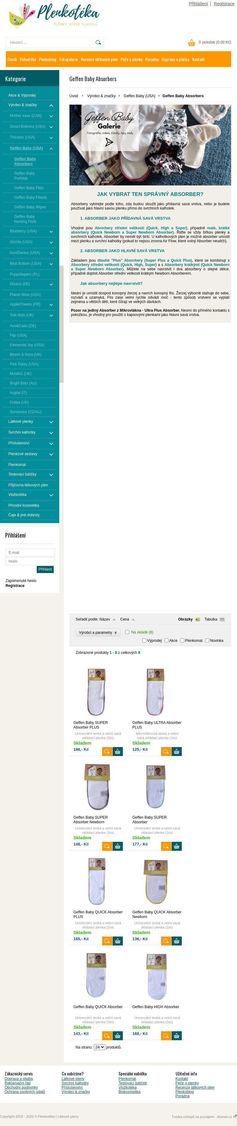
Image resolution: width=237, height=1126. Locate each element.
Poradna (152, 59)
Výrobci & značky (101, 96)
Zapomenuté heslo (21, 581)
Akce (173, 640)
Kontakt (198, 59)
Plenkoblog (47, 59)
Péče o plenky (131, 59)
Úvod (73, 96)
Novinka (216, 640)
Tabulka (211, 619)
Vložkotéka (127, 1087)
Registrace (224, 3)
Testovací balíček (132, 1083)
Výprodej (154, 640)
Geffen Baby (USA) (140, 96)
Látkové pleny (73, 1079)
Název (104, 619)
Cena (124, 619)
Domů (12, 59)
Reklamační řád (18, 1083)
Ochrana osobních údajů (25, 1092)
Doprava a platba (175, 59)
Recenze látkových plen (99, 59)
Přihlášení (198, 3)
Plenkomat (194, 640)
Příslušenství (72, 1087)
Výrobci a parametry (98, 632)
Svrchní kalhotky (75, 1083)
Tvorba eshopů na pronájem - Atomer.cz (204, 1117)
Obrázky (185, 619)
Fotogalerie (69, 59)
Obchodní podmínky (21, 1087)
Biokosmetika (129, 1092)
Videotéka (28, 59)
